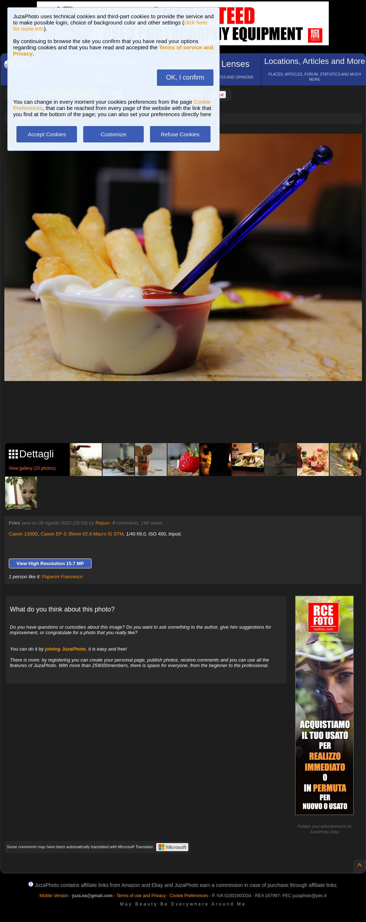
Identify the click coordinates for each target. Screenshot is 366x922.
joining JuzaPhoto (65, 649)
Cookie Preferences (189, 895)
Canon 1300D (23, 534)
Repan (102, 523)
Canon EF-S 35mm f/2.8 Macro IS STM (82, 534)
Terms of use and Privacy (141, 895)
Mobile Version (53, 895)
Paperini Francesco (62, 576)
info (334, 832)
